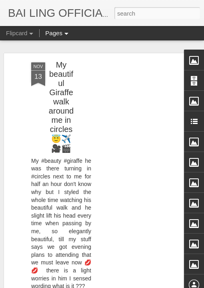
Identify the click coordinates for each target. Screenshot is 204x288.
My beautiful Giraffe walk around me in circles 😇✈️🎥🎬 (61, 76)
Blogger (151, 282)
